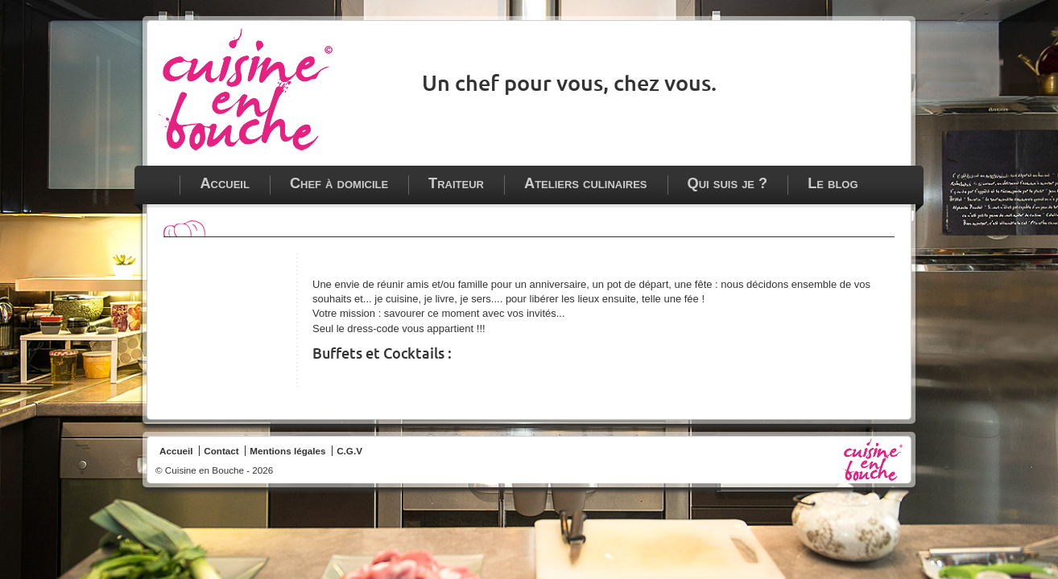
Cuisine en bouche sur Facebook (857, 38)
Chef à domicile (339, 183)
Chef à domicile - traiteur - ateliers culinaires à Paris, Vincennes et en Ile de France (245, 89)
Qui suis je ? (728, 183)
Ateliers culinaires (585, 183)
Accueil (225, 183)
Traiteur (456, 183)
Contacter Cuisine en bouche (886, 38)
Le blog (833, 183)
